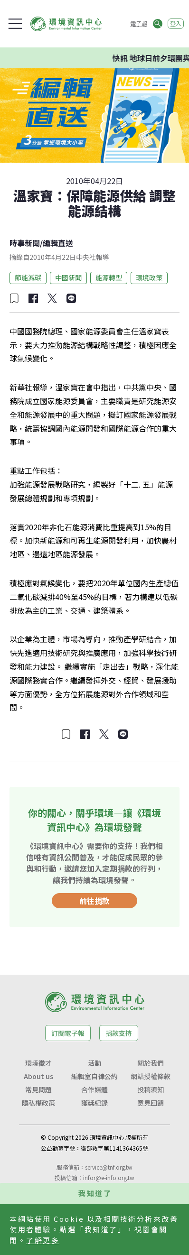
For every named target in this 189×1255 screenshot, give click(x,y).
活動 (94, 1063)
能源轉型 (108, 277)
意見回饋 (150, 1102)
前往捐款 (94, 900)
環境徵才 (38, 1063)
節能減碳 (28, 277)
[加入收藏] (14, 298)
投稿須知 (150, 1089)
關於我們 (150, 1063)
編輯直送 (58, 243)
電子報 (138, 23)
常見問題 (38, 1089)
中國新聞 (68, 277)
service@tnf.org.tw (108, 1167)
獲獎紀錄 (94, 1102)
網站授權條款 (150, 1076)
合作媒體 (94, 1089)
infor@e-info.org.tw (108, 1177)
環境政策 (149, 277)
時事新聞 (24, 243)
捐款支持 (118, 1033)
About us (38, 1076)
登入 (175, 23)
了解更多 (42, 1240)
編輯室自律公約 (94, 1076)
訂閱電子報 (68, 1033)
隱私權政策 (38, 1102)
